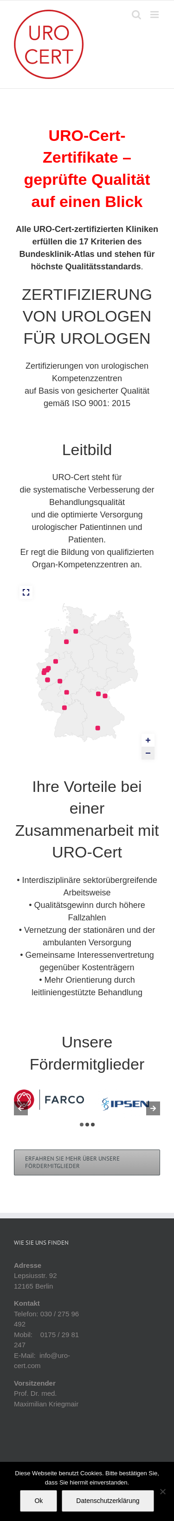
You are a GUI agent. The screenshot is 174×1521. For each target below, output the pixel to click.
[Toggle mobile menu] (155, 14)
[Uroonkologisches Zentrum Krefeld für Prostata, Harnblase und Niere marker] (44, 672)
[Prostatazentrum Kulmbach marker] (98, 694)
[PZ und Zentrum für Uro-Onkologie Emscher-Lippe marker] (48, 668)
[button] (82, 1124)
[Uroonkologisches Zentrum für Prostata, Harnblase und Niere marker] (64, 708)
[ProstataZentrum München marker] (98, 728)
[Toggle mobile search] (136, 14)
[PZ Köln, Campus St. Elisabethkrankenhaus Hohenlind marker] (47, 679)
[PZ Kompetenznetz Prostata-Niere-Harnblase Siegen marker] (60, 681)
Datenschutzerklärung (107, 1500)
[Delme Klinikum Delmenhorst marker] (66, 641)
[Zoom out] (148, 753)
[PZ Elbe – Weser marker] (75, 631)
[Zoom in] (148, 740)
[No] (162, 1491)
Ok (38, 1500)
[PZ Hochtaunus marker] (66, 692)
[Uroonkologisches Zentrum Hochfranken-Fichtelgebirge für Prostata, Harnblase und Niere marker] (105, 696)
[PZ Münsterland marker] (55, 661)
